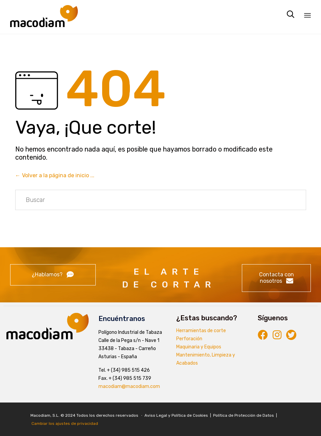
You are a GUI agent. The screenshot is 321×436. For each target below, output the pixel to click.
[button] (53, 274)
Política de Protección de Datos (243, 415)
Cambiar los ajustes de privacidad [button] (64, 423)
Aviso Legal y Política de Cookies (176, 415)
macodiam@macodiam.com (129, 386)
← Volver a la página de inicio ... (54, 175)
